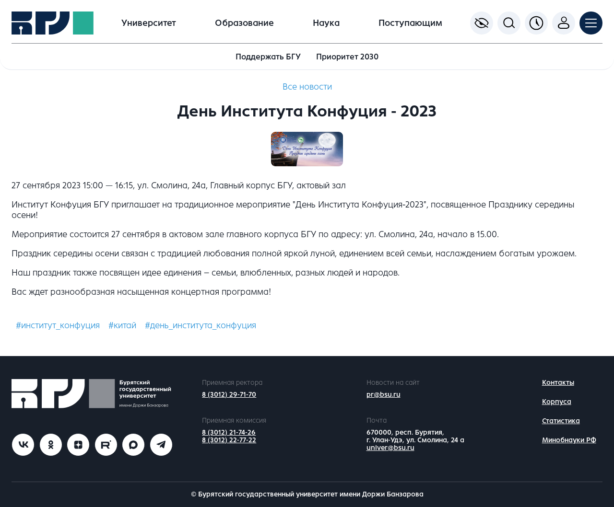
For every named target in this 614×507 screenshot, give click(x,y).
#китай (122, 325)
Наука (326, 23)
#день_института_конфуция (200, 325)
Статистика (561, 421)
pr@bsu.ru (383, 394)
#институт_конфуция (58, 325)
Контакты (558, 382)
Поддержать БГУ (268, 57)
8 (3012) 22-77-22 (229, 440)
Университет (148, 23)
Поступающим (410, 23)
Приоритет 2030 (347, 57)
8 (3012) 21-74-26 (229, 432)
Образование (244, 23)
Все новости (307, 87)
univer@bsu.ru (390, 447)
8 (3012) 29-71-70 (229, 394)
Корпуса (556, 401)
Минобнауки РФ (569, 440)
